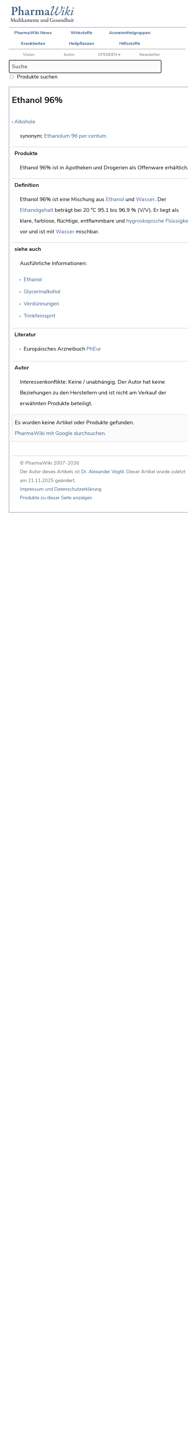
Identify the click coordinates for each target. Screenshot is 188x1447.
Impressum (32, 489)
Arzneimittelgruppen (129, 33)
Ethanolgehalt (36, 210)
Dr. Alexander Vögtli (102, 471)
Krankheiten (33, 44)
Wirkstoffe (81, 33)
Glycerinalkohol (42, 291)
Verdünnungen (41, 303)
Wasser (145, 199)
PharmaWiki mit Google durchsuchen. (60, 433)
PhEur (93, 348)
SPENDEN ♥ (109, 54)
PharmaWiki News (33, 33)
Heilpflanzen (81, 44)
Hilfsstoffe (129, 44)
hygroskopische (145, 220)
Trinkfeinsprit (39, 315)
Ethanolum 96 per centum (75, 136)
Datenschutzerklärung (78, 489)
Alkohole (24, 121)
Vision (29, 54)
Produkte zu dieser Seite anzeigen (56, 497)
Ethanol (115, 199)
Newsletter (149, 54)
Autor (69, 54)
